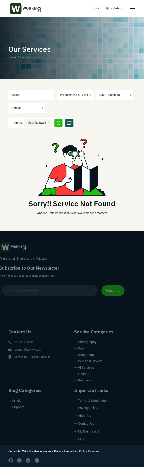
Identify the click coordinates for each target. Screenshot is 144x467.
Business (83, 385)
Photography (85, 346)
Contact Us (84, 428)
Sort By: (18, 123)
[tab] (58, 123)
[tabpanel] (72, 178)
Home (12, 57)
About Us (82, 420)
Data (79, 353)
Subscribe (108, 291)
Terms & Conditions (90, 405)
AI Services (84, 372)
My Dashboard (86, 436)
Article (15, 405)
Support (16, 411)
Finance (81, 378)
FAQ (79, 443)
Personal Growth (88, 365)
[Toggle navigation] (132, 8)
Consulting (84, 359)
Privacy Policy (86, 412)
